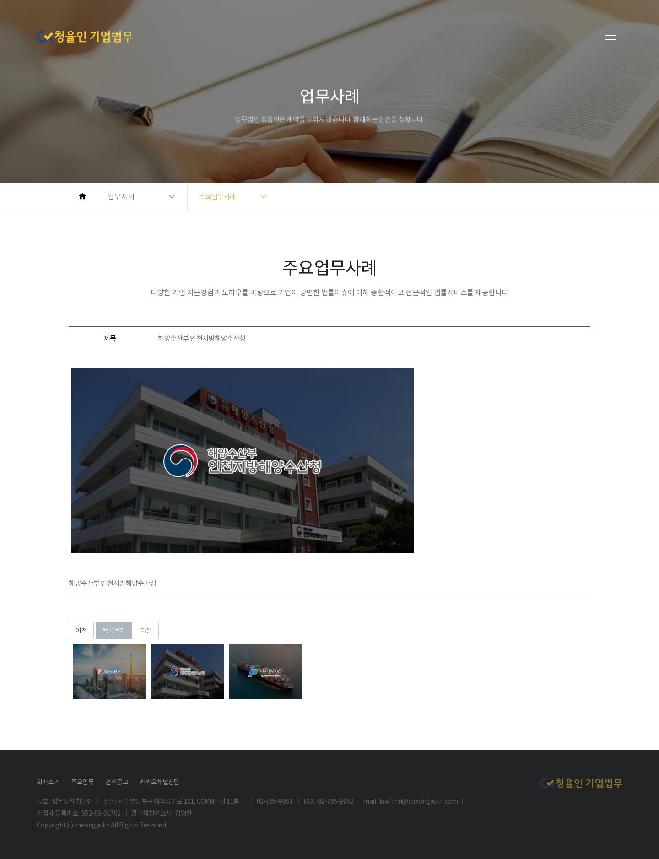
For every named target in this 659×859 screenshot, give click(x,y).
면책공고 (116, 782)
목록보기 (114, 631)
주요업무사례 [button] (217, 196)
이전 (81, 631)
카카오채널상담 (160, 782)
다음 (146, 631)
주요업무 (82, 782)
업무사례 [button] (121, 196)
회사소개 (48, 782)
